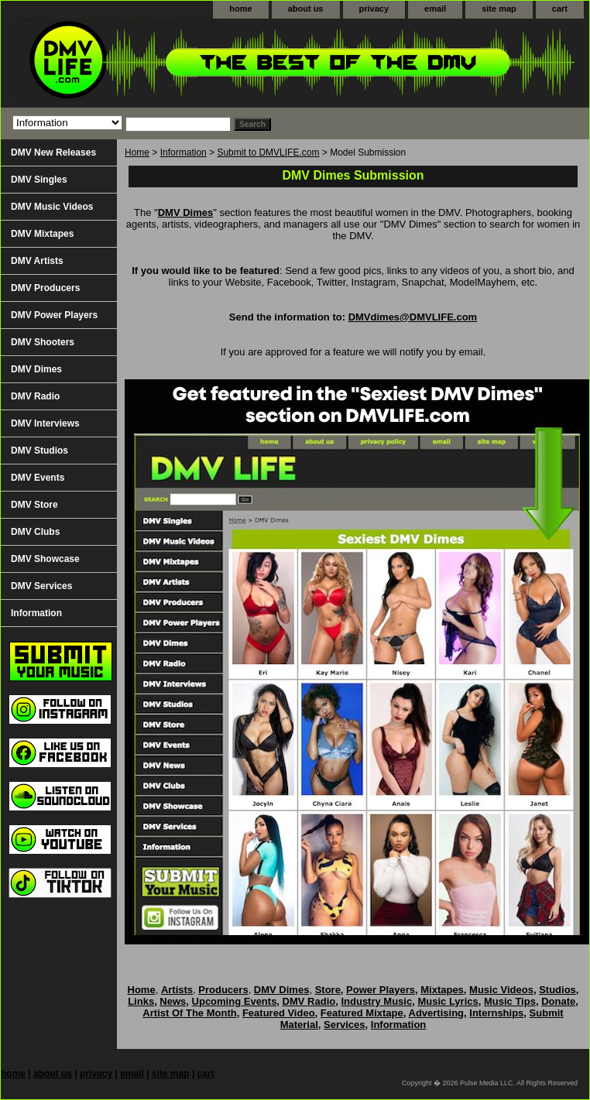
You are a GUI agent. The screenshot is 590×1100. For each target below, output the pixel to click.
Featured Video (278, 1013)
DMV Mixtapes (42, 233)
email (435, 8)
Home (137, 152)
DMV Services (41, 586)
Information (183, 152)
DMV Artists (37, 260)
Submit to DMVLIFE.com (268, 152)
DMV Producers (45, 288)
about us (306, 8)
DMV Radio (35, 396)
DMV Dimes (186, 212)
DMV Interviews (45, 423)
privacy (374, 8)
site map (499, 8)
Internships (496, 1013)
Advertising (437, 1013)
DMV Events (37, 477)
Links (141, 1001)
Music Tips (510, 1001)
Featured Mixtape (362, 1013)
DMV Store (34, 504)
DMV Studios (39, 450)
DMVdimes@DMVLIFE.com (413, 317)
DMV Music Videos (52, 206)
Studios (557, 989)
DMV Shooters (42, 342)
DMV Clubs (35, 531)
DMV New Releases (53, 152)
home (240, 8)
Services (344, 1024)
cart (560, 8)
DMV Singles (39, 179)
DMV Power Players (54, 315)
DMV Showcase (45, 558)
